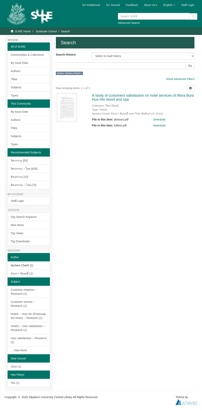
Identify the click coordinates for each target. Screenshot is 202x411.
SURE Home (23, 31)
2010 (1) (16, 366)
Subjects (16, 87)
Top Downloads (20, 241)
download (159, 119)
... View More (19, 350)
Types (14, 95)
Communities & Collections (27, 54)
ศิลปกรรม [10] (19, 176)
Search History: (66, 54)
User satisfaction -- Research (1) (29, 340)
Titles (14, 79)
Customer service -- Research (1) (23, 303)
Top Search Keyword (23, 216)
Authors (15, 71)
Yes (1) (15, 382)
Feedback (132, 5)
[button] (150, 5)
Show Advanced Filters (180, 79)
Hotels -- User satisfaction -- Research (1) (28, 328)
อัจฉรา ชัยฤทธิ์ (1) (22, 273)
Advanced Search (129, 22)
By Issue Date (19, 62)
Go (190, 65)
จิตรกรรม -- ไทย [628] (24, 168)
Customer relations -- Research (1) (24, 291)
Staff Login (17, 200)
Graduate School (46, 31)
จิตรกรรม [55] (19, 160)
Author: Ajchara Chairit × (69, 73)
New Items (17, 225)
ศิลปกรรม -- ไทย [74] (23, 185)
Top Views (17, 233)
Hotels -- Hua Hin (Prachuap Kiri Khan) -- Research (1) (28, 316)
